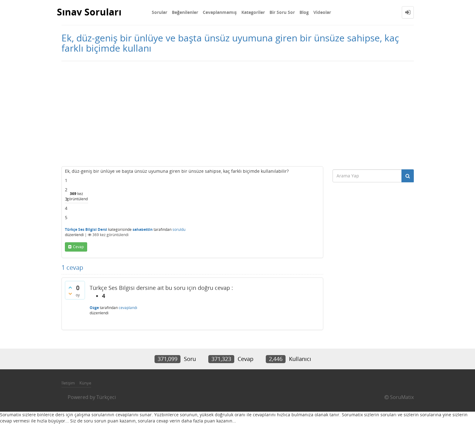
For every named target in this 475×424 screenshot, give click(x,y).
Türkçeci (106, 397)
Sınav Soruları (89, 12)
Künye (85, 383)
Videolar (322, 12)
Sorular (159, 12)
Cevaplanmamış (220, 12)
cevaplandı (128, 307)
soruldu (178, 229)
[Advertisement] (237, 113)
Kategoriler (253, 12)
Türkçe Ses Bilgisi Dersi (86, 229)
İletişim (68, 383)
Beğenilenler (185, 12)
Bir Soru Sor (282, 12)
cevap (78, 246)
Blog (304, 12)
